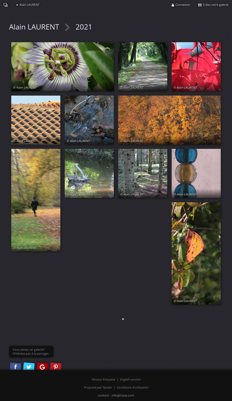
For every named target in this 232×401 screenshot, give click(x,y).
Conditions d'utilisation (132, 387)
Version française (103, 379)
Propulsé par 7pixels (98, 387)
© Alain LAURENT (24, 87)
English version (130, 379)
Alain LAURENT (28, 5)
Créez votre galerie (213, 5)
